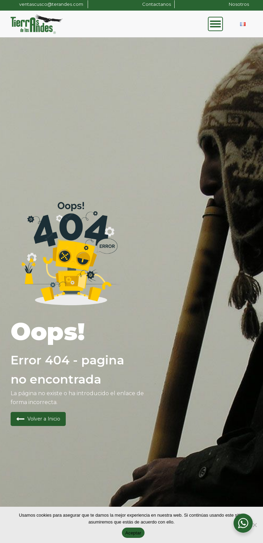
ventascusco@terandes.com (51, 4)
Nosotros (239, 4)
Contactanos (156, 4)
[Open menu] (215, 24)
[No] (254, 524)
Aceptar (133, 532)
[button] (38, 419)
